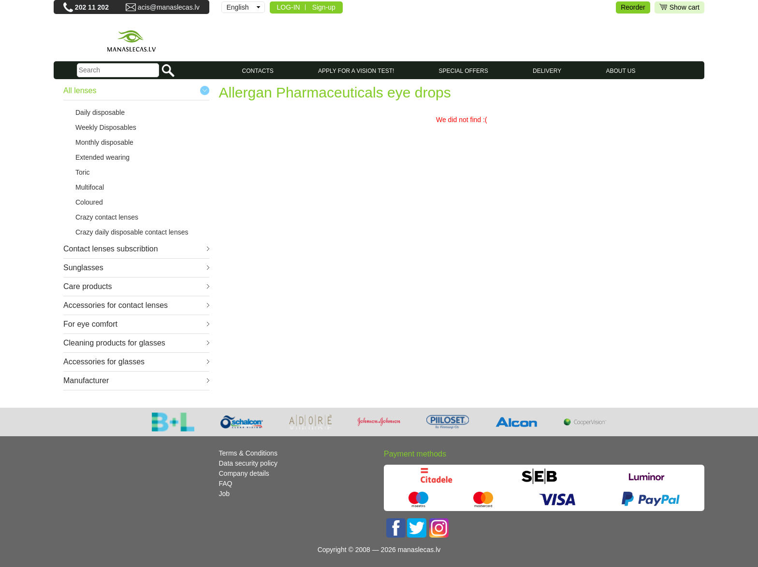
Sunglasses (83, 267)
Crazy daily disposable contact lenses (131, 232)
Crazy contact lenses (106, 217)
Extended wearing (102, 157)
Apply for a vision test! (356, 71)
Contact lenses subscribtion (110, 249)
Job (224, 494)
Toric (82, 172)
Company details (244, 473)
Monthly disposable (104, 142)
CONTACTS (258, 71)
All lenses (79, 90)
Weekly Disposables (105, 127)
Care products (87, 286)
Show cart (679, 7)
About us (620, 71)
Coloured (89, 202)
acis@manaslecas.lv (169, 7)
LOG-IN (288, 7)
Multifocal (89, 187)
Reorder (633, 7)
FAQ (226, 483)
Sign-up (323, 7)
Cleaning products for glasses (114, 343)
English (238, 7)
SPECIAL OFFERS (463, 71)
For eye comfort (90, 324)
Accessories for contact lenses (115, 305)
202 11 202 (92, 7)
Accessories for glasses (104, 362)
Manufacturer (86, 380)
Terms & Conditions (248, 453)
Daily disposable (100, 112)
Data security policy (248, 463)
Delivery (547, 71)
